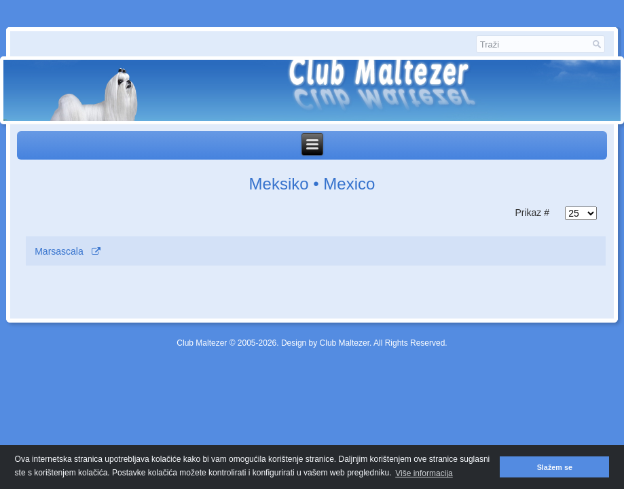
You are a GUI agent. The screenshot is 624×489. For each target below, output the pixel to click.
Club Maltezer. (346, 343)
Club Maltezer (202, 343)
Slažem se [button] (554, 467)
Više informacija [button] (423, 473)
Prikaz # (532, 212)
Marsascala (59, 251)
